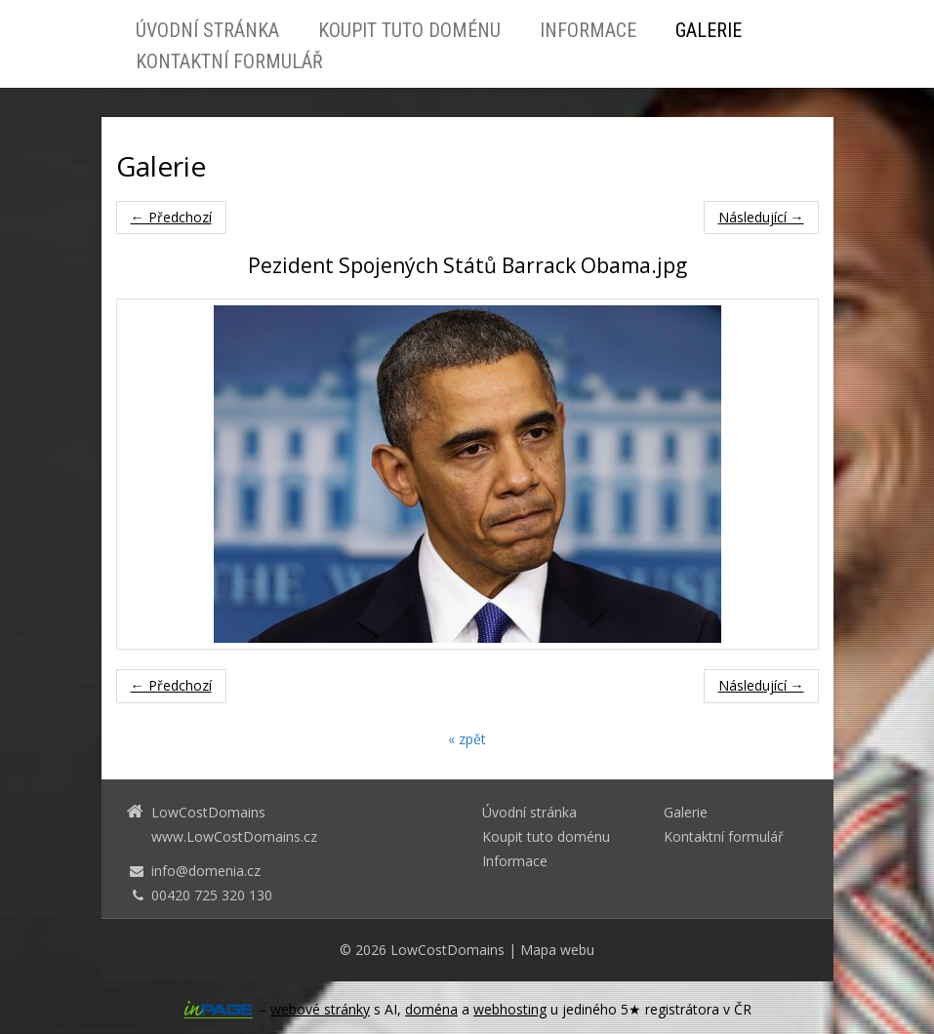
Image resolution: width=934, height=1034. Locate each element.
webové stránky (320, 1009)
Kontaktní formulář (229, 61)
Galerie (708, 30)
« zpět (467, 739)
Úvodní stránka (207, 30)
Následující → (761, 217)
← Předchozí (171, 217)
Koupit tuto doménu (409, 30)
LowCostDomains (447, 949)
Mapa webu (557, 949)
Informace (588, 30)
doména (431, 1009)
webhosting (510, 1009)
